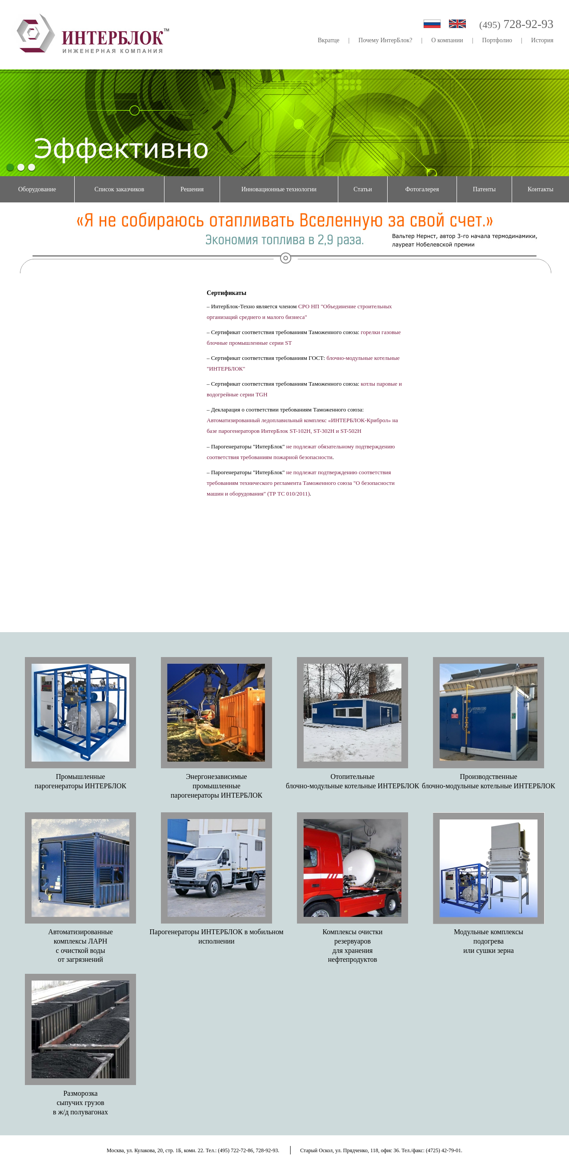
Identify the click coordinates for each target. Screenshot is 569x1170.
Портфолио (497, 40)
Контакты (540, 189)
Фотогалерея (422, 189)
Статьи (362, 189)
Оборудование (37, 189)
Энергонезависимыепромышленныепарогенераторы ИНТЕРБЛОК (216, 786)
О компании (447, 40)
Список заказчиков (119, 189)
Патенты (484, 189)
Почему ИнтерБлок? (385, 40)
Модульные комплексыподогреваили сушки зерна (488, 941)
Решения (192, 189)
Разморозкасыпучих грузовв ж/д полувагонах (80, 1102)
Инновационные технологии (279, 189)
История (542, 40)
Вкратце (329, 40)
